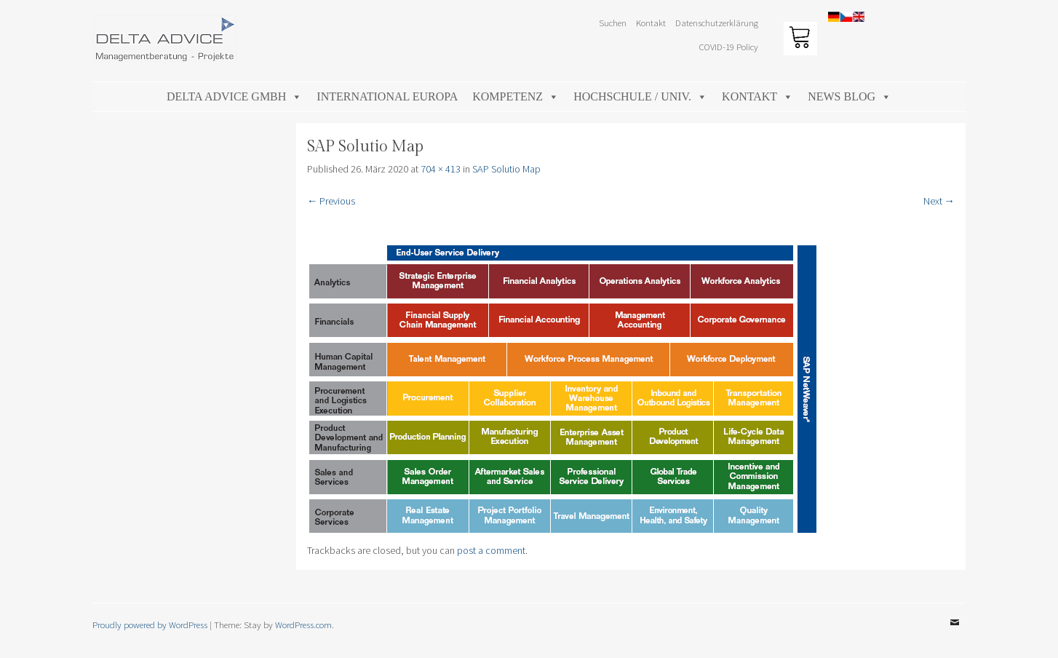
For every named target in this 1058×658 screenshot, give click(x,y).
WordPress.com (303, 624)
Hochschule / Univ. (640, 96)
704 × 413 (441, 168)
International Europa (387, 96)
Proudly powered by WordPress (149, 624)
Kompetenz (515, 96)
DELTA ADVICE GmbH (234, 96)
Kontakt (651, 22)
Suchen (613, 22)
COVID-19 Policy (728, 46)
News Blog (849, 96)
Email (955, 633)
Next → (939, 200)
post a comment (491, 550)
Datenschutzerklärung (716, 22)
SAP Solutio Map (506, 168)
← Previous (331, 200)
